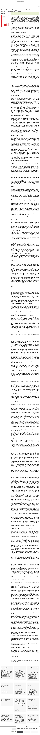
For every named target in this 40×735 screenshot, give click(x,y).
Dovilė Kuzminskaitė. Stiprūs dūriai (5, 700)
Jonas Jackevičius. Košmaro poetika (5, 716)
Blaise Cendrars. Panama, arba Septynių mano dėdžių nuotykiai (19, 700)
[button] (37, 726)
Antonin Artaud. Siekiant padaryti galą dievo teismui (33, 668)
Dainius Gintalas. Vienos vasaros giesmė (20, 685)
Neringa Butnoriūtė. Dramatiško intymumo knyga (5, 685)
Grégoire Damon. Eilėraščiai (18, 668)
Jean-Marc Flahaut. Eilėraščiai (5, 668)
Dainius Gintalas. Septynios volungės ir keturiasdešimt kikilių (19, 716)
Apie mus (14, 728)
